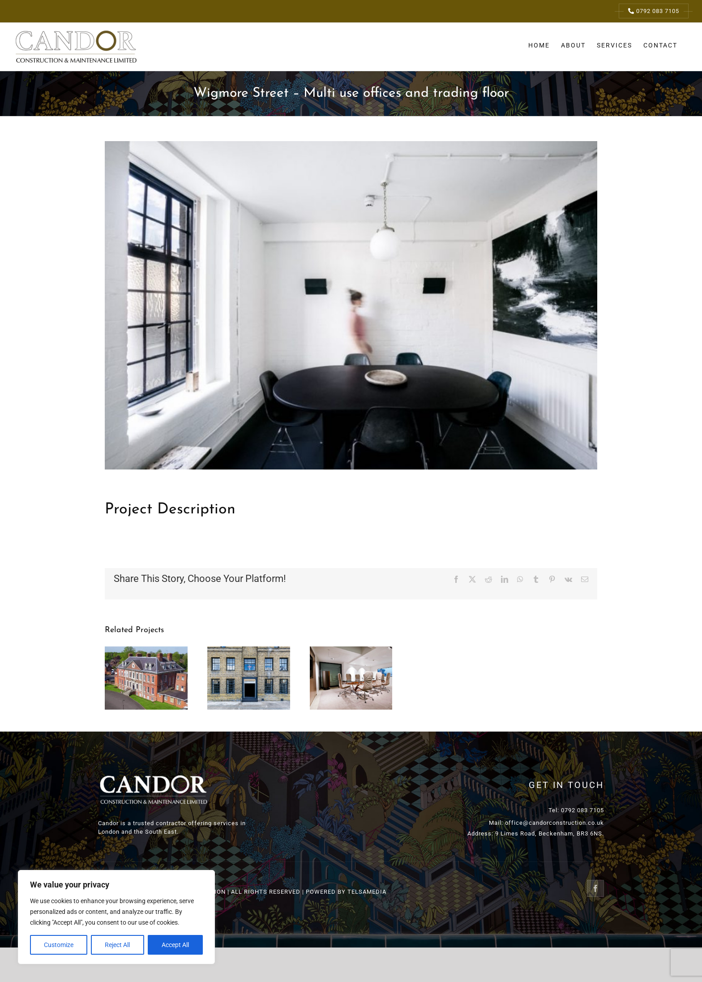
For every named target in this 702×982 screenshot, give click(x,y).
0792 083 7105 (653, 11)
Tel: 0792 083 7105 (576, 810)
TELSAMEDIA (366, 891)
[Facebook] (595, 888)
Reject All (117, 944)
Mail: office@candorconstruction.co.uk (546, 822)
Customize (58, 944)
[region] (116, 917)
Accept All (175, 944)
